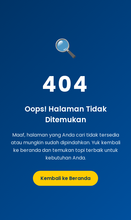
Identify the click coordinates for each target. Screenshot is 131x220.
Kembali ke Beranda (65, 178)
